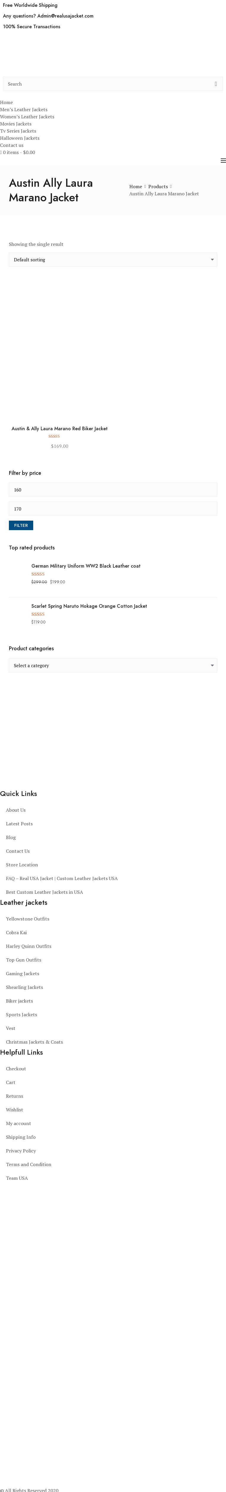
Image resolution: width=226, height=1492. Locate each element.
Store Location (22, 864)
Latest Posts (19, 823)
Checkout (16, 1068)
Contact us (11, 145)
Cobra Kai (16, 932)
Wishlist (14, 1109)
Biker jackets (19, 1001)
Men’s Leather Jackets (23, 109)
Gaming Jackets (22, 973)
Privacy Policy (21, 1150)
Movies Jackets (15, 123)
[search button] (216, 84)
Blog (11, 837)
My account (18, 1123)
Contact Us (18, 851)
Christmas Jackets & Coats (34, 1042)
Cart (10, 1082)
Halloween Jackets (19, 138)
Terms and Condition (28, 1164)
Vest (10, 1028)
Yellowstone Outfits (27, 918)
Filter (21, 525)
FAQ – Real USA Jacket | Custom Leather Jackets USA (62, 878)
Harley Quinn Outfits (28, 946)
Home (6, 102)
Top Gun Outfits (23, 960)
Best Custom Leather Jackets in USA (44, 892)
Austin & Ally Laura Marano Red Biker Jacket (60, 429)
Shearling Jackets (24, 987)
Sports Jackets (21, 1014)
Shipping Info (21, 1137)
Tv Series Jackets (18, 131)
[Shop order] (113, 259)
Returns (14, 1096)
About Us (16, 810)
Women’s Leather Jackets (27, 116)
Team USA (17, 1178)
